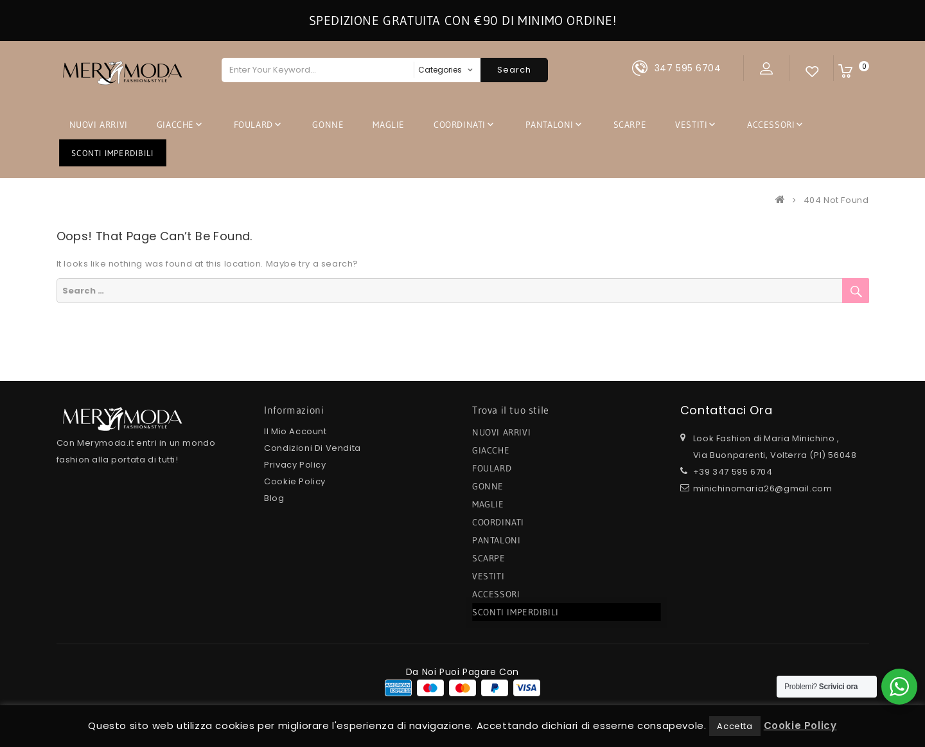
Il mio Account (295, 431)
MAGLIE (389, 124)
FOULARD (253, 124)
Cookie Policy (295, 481)
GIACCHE (175, 124)
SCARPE (630, 124)
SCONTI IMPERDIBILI (113, 152)
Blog (274, 498)
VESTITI (691, 124)
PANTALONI (549, 124)
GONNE (328, 124)
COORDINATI (460, 124)
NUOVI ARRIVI (98, 124)
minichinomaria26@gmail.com (763, 488)
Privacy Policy (295, 465)
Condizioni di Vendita (312, 448)
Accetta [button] (734, 726)
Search (514, 70)
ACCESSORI (771, 124)
